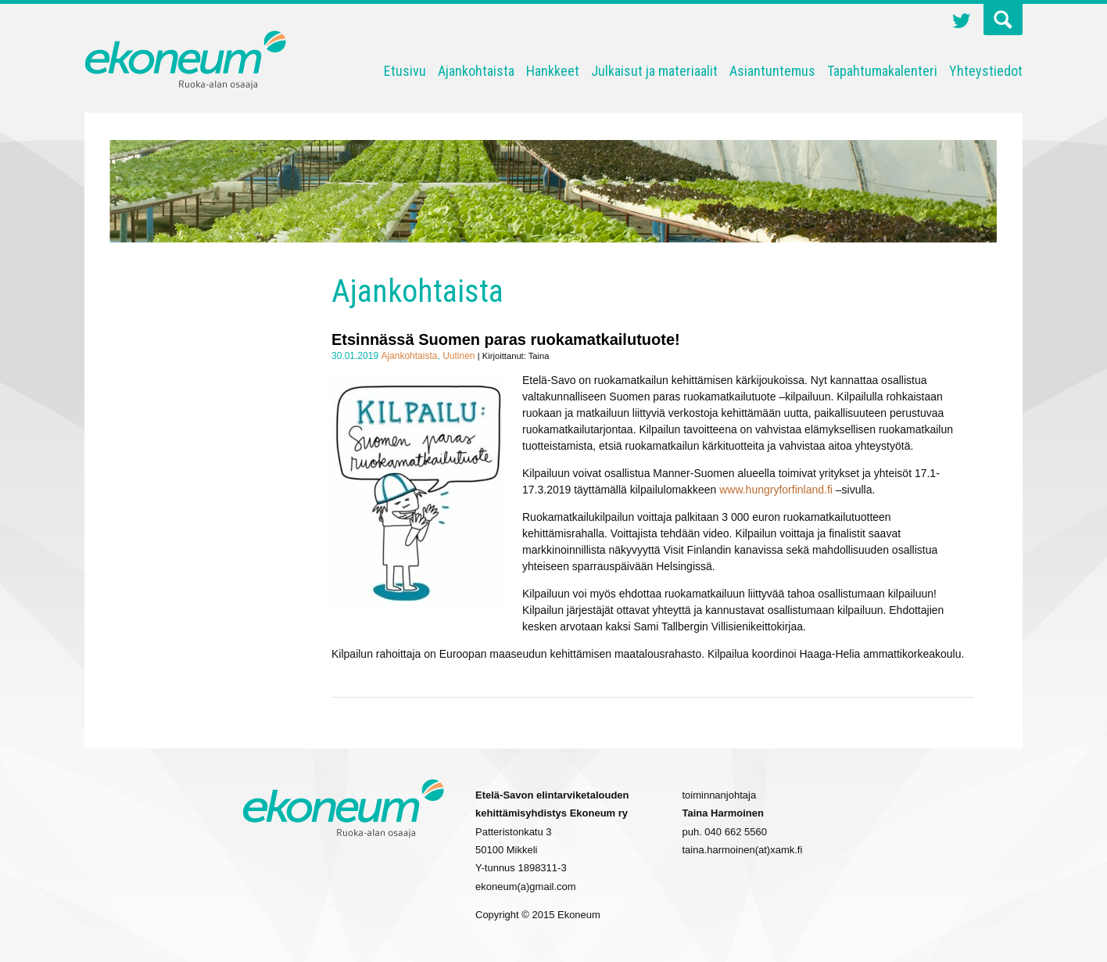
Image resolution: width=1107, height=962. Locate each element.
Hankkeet (552, 71)
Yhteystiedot (986, 71)
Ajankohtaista (476, 71)
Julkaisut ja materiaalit (654, 71)
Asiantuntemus (772, 71)
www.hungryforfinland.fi (776, 489)
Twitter (961, 22)
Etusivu (405, 71)
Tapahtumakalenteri (882, 71)
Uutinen (458, 355)
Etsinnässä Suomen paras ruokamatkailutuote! (505, 339)
